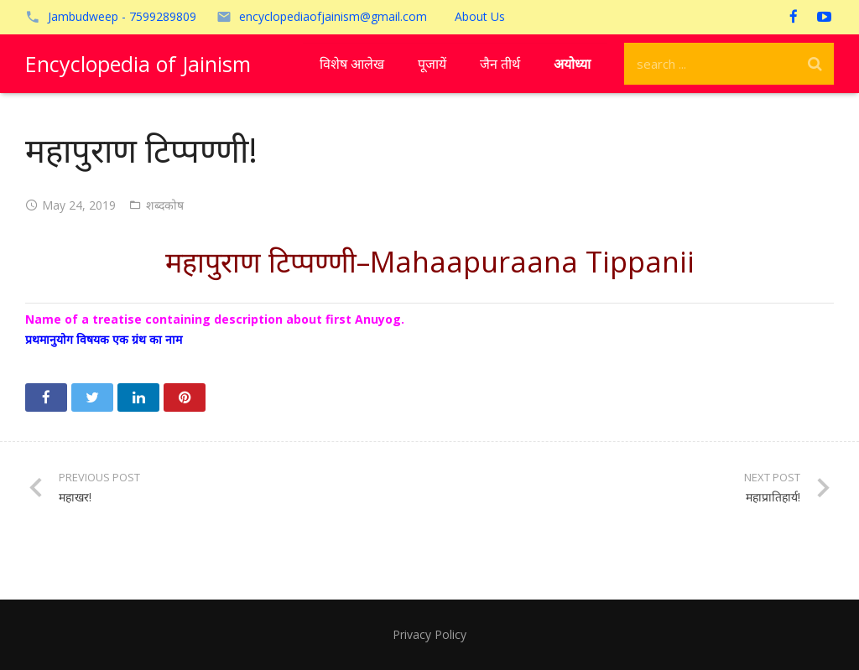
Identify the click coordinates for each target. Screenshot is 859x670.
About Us (480, 16)
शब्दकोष (165, 205)
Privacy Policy (429, 634)
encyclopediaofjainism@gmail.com (333, 16)
